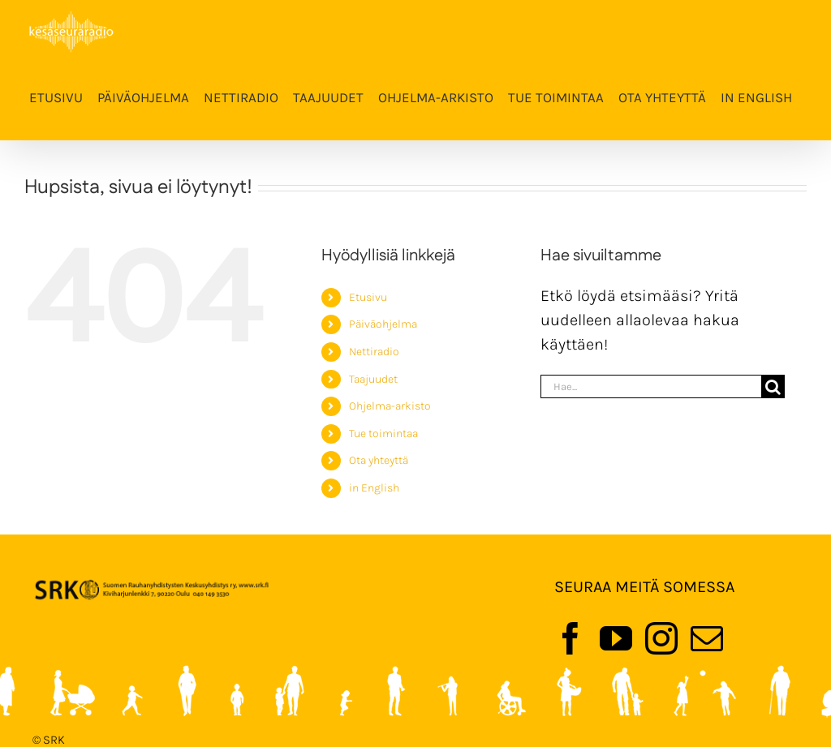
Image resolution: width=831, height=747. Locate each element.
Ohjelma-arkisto (390, 406)
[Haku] (773, 386)
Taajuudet (373, 379)
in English (374, 488)
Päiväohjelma (383, 324)
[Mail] (707, 638)
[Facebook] (570, 638)
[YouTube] (616, 638)
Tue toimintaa (383, 433)
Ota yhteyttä (378, 460)
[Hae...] (650, 386)
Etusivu (368, 297)
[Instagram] (661, 638)
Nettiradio (374, 351)
